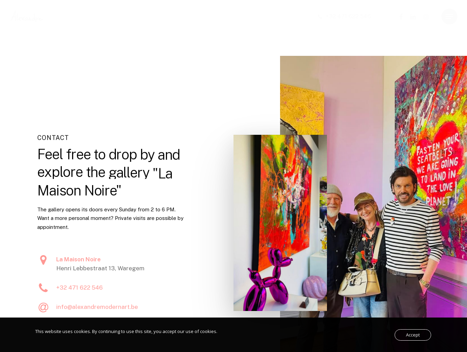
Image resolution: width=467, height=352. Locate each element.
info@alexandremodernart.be (97, 314)
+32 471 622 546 (79, 294)
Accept (413, 335)
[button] (449, 16)
